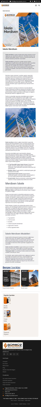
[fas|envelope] (4, 395)
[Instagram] (37, 1)
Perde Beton (6, 307)
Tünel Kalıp (5, 320)
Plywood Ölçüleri (6, 333)
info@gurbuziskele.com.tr (11, 395)
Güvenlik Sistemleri (7, 380)
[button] (36, 5)
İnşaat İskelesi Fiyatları (8, 288)
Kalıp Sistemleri (6, 384)
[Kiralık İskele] (29, 278)
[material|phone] (4, 391)
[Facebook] (30, 1)
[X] (33, 1)
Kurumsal (5, 363)
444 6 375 (7, 392)
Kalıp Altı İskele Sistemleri (9, 382)
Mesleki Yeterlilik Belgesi (9, 369)
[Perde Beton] (7, 300)
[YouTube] (35, 1)
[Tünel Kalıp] (7, 313)
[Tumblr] (39, 1)
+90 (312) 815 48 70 (10, 393)
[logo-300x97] (5, 5)
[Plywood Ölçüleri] (7, 327)
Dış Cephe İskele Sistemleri (9, 378)
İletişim (4, 372)
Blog (4, 367)
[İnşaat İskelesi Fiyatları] (11, 278)
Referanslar (6, 365)
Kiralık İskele (24, 288)
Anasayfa (5, 361)
